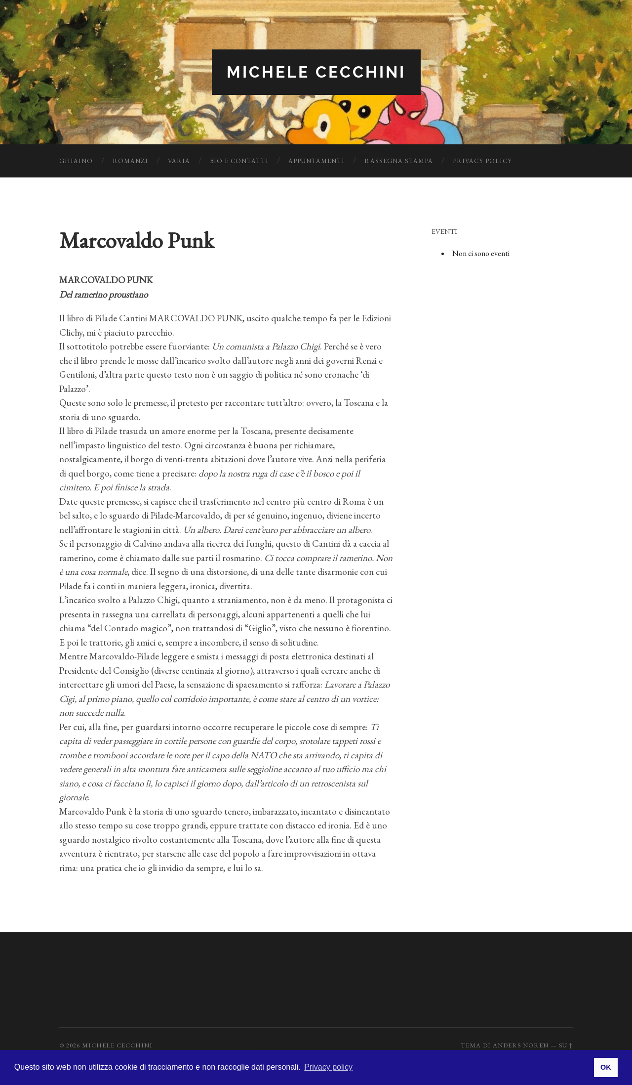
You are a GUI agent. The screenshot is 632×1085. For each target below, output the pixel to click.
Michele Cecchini (316, 72)
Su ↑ (566, 1045)
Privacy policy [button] (328, 1067)
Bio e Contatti (239, 161)
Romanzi (130, 161)
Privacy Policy (482, 161)
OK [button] (605, 1067)
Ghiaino (76, 161)
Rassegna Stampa (398, 161)
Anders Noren (521, 1045)
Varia (179, 161)
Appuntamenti (316, 161)
